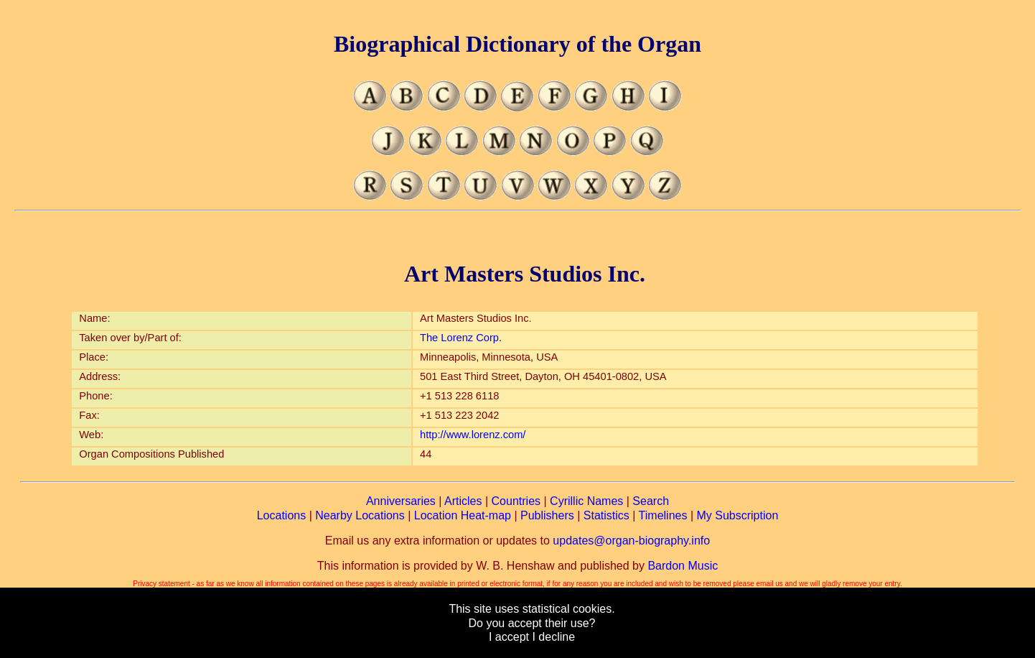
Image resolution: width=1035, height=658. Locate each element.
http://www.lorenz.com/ (472, 434)
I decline (553, 637)
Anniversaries (401, 501)
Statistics (606, 515)
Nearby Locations (360, 515)
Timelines (663, 515)
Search (650, 501)
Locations (281, 515)
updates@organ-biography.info (631, 540)
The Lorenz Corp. (461, 337)
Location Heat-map (462, 515)
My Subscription (737, 515)
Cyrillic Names (586, 501)
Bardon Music (682, 566)
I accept (509, 637)
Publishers (547, 515)
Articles (463, 501)
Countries (516, 501)
